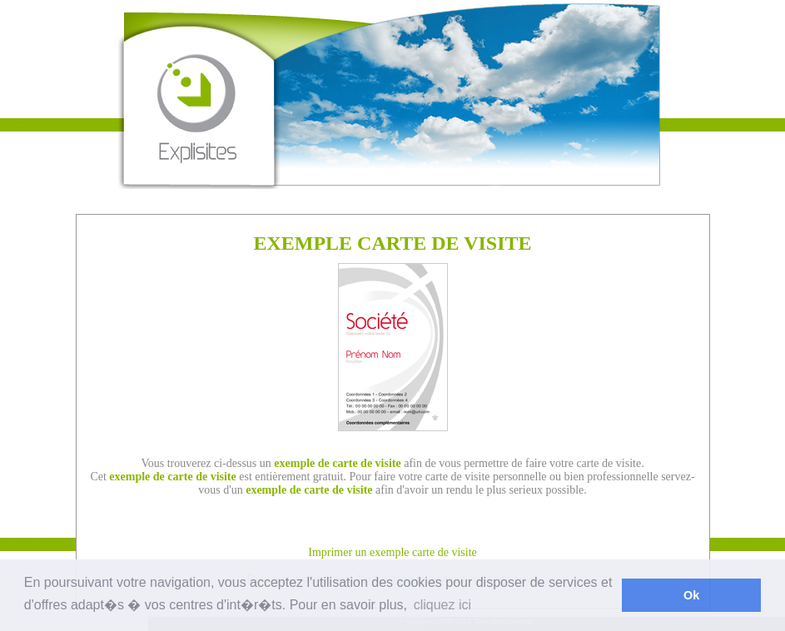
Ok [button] (691, 595)
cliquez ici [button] (442, 605)
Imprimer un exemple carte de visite (392, 552)
